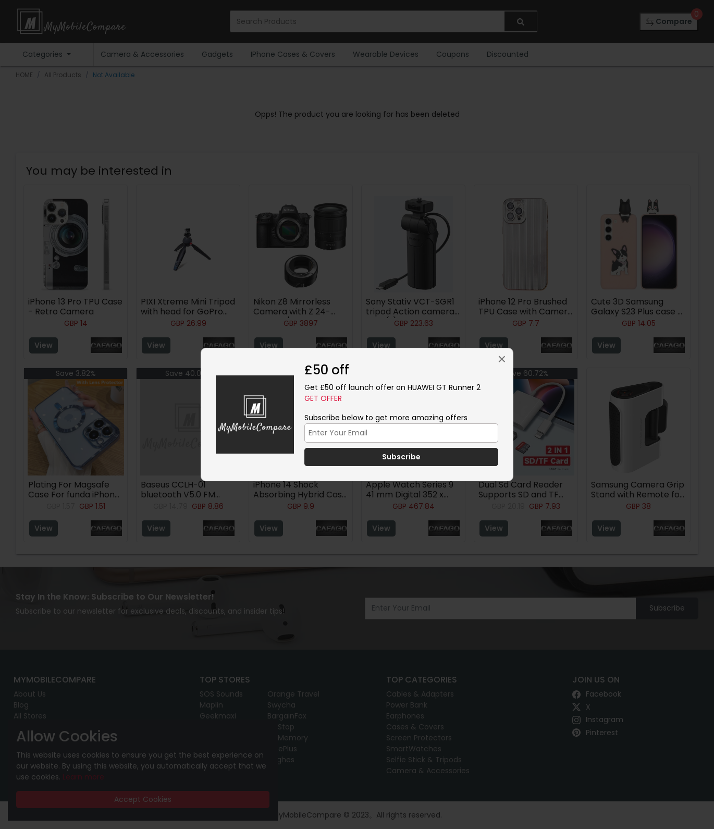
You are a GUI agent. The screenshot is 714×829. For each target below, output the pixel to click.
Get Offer (323, 398)
